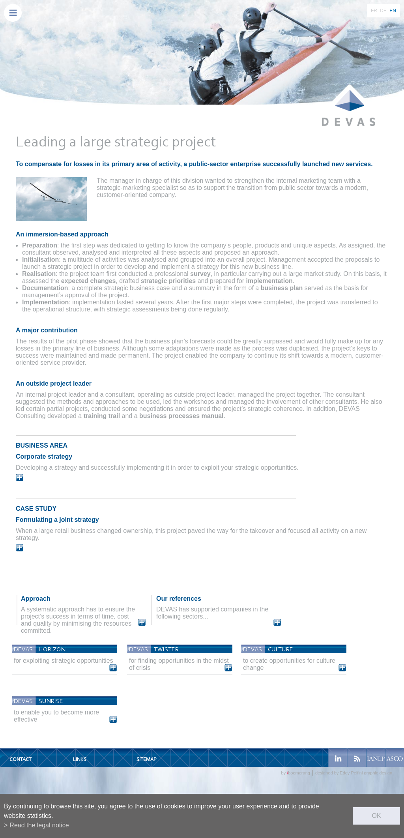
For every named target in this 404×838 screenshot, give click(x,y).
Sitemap (146, 759)
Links (79, 759)
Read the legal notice (39, 825)
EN (392, 10)
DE (383, 10)
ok (376, 815)
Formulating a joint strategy (57, 519)
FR (374, 10)
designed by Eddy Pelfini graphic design (353, 773)
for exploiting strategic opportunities (63, 660)
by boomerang (295, 773)
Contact (20, 759)
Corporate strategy (44, 456)
